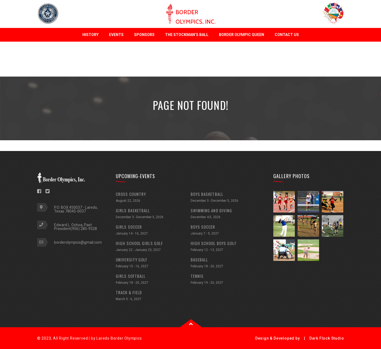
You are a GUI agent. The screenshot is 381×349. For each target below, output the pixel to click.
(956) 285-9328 (84, 228)
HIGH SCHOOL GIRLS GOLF (153, 247)
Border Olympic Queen (241, 35)
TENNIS (228, 280)
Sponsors (144, 35)
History (90, 35)
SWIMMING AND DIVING (228, 214)
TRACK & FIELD (153, 296)
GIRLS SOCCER (153, 231)
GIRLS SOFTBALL (153, 280)
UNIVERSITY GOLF (153, 263)
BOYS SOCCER (228, 231)
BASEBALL (228, 263)
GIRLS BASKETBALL (153, 214)
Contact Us (287, 35)
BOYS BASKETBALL (228, 198)
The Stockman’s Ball (186, 35)
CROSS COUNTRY (153, 198)
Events (116, 35)
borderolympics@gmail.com (78, 242)
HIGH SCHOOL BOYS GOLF (228, 247)
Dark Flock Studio (326, 338)
